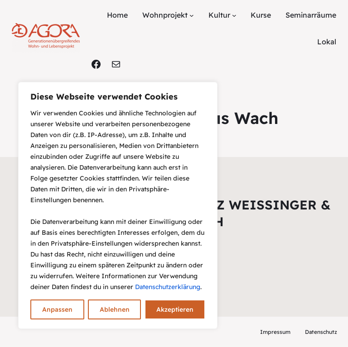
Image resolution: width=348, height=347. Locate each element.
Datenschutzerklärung (167, 287)
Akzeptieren (174, 309)
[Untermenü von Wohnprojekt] (191, 15)
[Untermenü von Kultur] (234, 15)
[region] (118, 205)
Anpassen (57, 309)
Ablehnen (115, 309)
